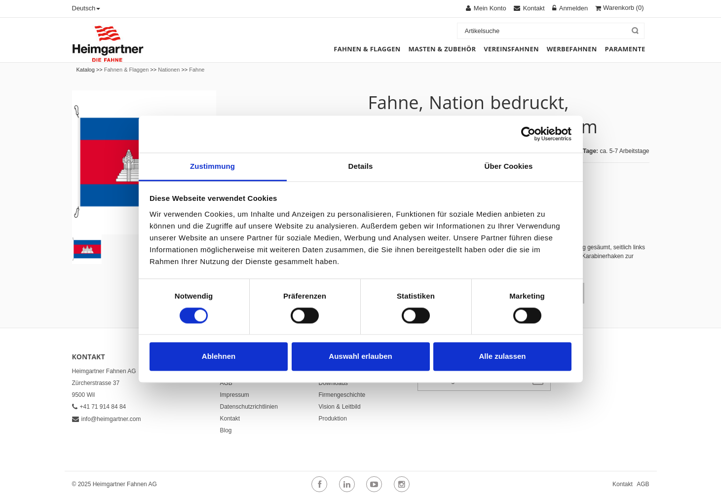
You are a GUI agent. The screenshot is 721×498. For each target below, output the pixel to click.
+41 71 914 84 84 (99, 406)
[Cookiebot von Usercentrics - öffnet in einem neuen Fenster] (528, 133)
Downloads (333, 383)
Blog (226, 430)
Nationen (169, 70)
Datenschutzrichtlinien (249, 406)
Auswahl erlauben (360, 356)
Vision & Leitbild (340, 406)
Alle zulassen (502, 356)
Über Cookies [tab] (509, 166)
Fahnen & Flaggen (126, 70)
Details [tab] (360, 166)
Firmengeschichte (342, 394)
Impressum (234, 394)
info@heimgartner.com (106, 419)
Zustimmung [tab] (212, 166)
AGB (226, 383)
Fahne (196, 70)
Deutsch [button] (86, 8)
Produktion (333, 418)
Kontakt (230, 418)
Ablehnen (218, 356)
